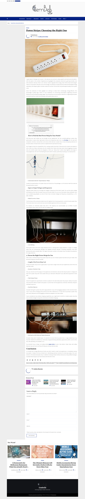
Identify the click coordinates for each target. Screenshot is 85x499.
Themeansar (53, 494)
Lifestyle (47, 18)
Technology (54, 18)
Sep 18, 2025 (46, 470)
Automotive (22, 18)
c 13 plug (40, 36)
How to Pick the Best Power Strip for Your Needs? (43, 127)
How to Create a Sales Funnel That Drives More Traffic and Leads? (40, 362)
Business (29, 18)
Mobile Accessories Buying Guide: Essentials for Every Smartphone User (66, 465)
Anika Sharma (34, 35)
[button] (7, 18)
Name (28, 414)
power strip (51, 344)
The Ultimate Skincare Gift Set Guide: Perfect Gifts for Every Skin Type (42, 465)
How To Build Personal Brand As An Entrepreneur (66, 362)
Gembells (42, 487)
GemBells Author (13, 470)
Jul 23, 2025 (53, 385)
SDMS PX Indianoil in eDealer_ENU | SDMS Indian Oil (71, 381)
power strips (45, 36)
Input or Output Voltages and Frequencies (42, 128)
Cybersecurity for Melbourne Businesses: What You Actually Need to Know (18, 466)
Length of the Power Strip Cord (40, 131)
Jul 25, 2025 (35, 385)
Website (28, 426)
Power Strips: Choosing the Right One (46, 30)
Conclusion (32, 132)
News (65, 18)
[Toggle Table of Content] (50, 126)
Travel (59, 18)
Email (28, 420)
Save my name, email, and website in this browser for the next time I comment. (44, 432)
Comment (29, 396)
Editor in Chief (37, 470)
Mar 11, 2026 (22, 470)
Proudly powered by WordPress (35, 494)
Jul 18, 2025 (70, 384)
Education (36, 18)
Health (42, 18)
